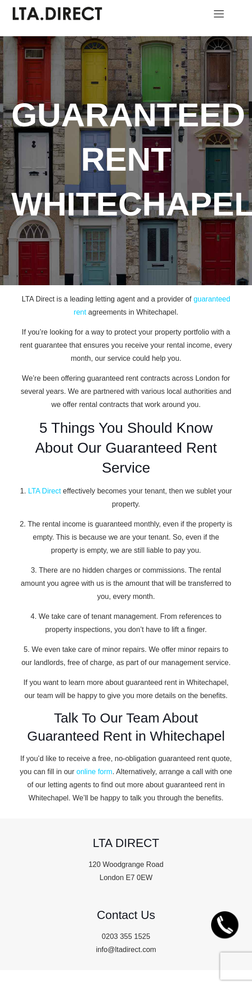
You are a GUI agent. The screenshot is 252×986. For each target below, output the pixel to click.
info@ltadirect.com (126, 949)
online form (94, 771)
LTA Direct (44, 491)
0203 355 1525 (126, 936)
